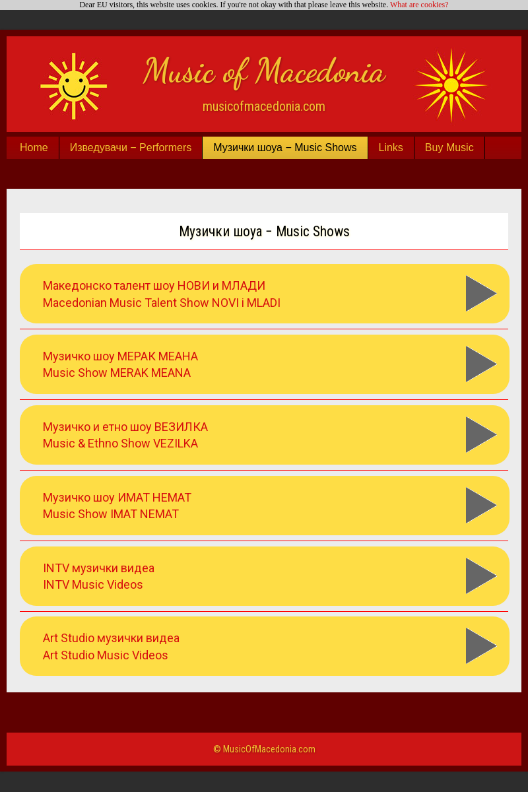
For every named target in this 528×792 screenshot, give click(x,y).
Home (34, 147)
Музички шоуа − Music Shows (284, 147)
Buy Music (449, 147)
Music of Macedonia (264, 70)
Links (391, 147)
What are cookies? (419, 4)
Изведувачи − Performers (131, 147)
